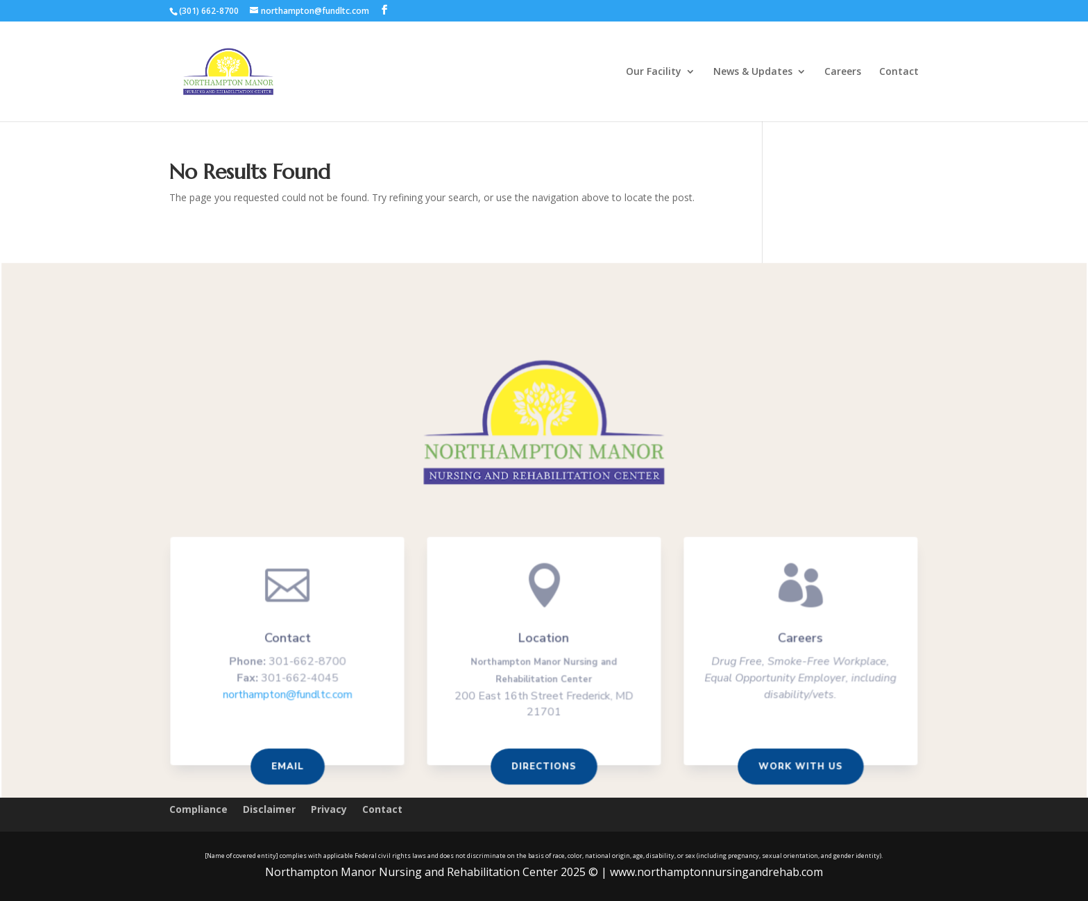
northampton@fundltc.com (291, 696)
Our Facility (653, 72)
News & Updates (752, 72)
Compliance (198, 810)
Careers (842, 72)
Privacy (329, 810)
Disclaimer (269, 810)
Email (291, 767)
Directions (544, 767)
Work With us (796, 767)
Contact (899, 72)
